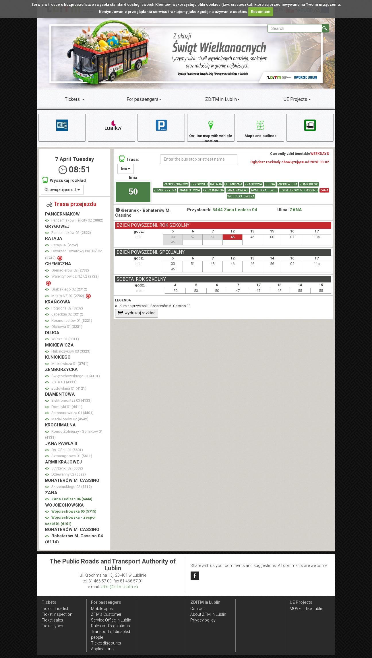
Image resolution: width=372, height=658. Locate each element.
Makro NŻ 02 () (68, 299)
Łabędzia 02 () (67, 317)
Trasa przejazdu (71, 206)
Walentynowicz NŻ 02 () (75, 279)
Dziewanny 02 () (68, 477)
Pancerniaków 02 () (71, 235)
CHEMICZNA (233, 187)
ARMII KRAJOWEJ (264, 193)
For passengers (142, 99)
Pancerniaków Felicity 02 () (77, 223)
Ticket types (52, 626)
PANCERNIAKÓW (176, 187)
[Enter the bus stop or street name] (198, 162)
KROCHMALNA (213, 193)
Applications (102, 649)
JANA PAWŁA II (237, 193)
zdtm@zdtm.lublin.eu (119, 586)
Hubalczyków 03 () (70, 354)
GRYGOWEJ (199, 187)
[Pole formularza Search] (295, 28)
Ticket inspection (57, 614)
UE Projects (295, 99)
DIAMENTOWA (189, 193)
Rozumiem (260, 11)
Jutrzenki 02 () (67, 471)
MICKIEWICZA (287, 187)
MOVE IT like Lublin (306, 608)
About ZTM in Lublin (208, 614)
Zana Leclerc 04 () (71, 502)
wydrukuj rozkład (136, 316)
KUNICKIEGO (309, 187)
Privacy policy (203, 620)
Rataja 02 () (64, 248)
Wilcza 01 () (65, 342)
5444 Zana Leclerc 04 (234, 213)
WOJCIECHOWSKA (241, 199)
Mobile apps (102, 608)
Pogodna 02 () (67, 311)
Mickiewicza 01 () (69, 366)
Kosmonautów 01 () (71, 323)
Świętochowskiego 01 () (75, 379)
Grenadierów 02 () (70, 273)
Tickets (72, 99)
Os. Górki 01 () (67, 453)
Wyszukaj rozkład (64, 183)
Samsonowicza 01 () (72, 415)
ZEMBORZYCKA (165, 193)
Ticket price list (55, 608)
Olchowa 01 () (66, 329)
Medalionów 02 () (69, 422)
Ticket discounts (106, 643)
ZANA (324, 193)
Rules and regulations (110, 626)
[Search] (325, 28)
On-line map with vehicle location (211, 131)
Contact (197, 608)
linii (125, 171)
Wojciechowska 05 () (73, 514)
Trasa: (129, 161)
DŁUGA (269, 187)
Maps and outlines (260, 128)
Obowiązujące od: (62, 192)
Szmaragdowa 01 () (71, 459)
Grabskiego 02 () (69, 292)
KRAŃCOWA (253, 187)
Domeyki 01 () (66, 409)
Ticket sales (52, 620)
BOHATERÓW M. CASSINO (299, 193)
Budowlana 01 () (68, 391)
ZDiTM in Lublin (221, 99)
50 (133, 195)
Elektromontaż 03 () (71, 403)
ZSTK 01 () (64, 385)
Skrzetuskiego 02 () (71, 489)
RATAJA (216, 187)
